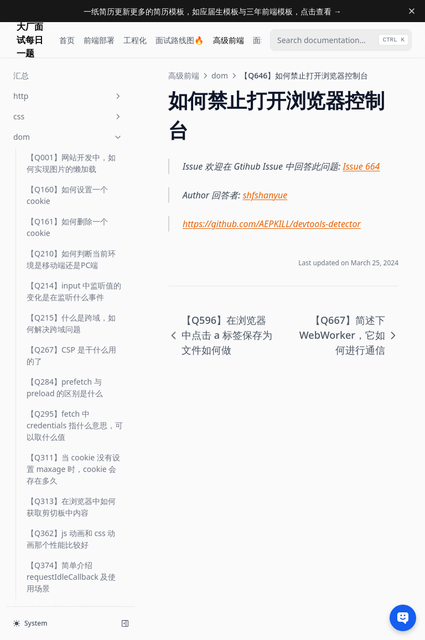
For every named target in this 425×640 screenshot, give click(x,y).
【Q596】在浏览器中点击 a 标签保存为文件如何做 (74, 190)
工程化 (135, 40)
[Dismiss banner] (412, 11)
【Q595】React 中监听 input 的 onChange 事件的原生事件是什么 (73, 152)
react (68, 525)
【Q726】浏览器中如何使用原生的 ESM (71, 385)
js (68, 484)
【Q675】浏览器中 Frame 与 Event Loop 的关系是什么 (72, 347)
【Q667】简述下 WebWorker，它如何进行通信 (71, 260)
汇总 (34, 443)
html (68, 464)
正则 (68, 566)
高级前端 (228, 40)
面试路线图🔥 (180, 40)
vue (68, 546)
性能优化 (68, 586)
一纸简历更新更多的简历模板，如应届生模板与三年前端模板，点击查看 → (212, 11)
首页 (67, 40)
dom (219, 75)
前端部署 (99, 40)
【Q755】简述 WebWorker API (74, 417)
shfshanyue (265, 195)
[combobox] (341, 40)
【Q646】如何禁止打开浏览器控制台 (71, 222)
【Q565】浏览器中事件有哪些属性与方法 (71, 82)
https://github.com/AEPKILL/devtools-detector (272, 224)
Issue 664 (361, 166)
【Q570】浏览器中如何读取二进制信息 (71, 114)
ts (68, 505)
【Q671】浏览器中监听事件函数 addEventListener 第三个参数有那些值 (71, 304)
